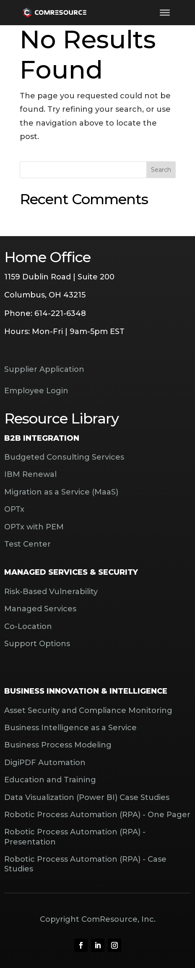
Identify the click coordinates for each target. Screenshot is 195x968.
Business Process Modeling (58, 745)
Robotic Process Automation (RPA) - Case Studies (85, 864)
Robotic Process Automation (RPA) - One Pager (97, 814)
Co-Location (28, 626)
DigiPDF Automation (45, 762)
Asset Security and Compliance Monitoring (88, 710)
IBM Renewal (30, 474)
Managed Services (40, 608)
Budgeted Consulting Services (64, 457)
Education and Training (50, 779)
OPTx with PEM (34, 526)
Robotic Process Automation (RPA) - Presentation (75, 836)
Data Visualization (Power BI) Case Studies (86, 797)
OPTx (14, 509)
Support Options (37, 643)
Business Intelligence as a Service (70, 727)
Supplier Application (44, 369)
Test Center (27, 544)
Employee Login (36, 390)
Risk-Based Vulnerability (51, 591)
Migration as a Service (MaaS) (61, 492)
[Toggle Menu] (165, 13)
